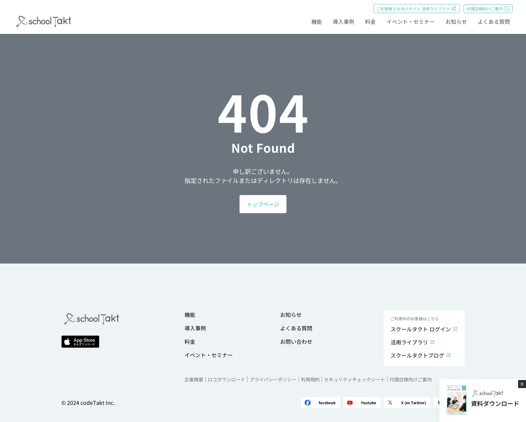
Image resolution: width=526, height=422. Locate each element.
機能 (316, 21)
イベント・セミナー (410, 21)
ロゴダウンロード (226, 379)
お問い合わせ (296, 341)
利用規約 (310, 379)
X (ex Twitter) (406, 402)
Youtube (361, 402)
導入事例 (343, 21)
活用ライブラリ (412, 342)
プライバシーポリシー (273, 379)
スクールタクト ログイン (424, 329)
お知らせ (456, 21)
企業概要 (194, 379)
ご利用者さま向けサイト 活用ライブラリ (416, 8)
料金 (370, 21)
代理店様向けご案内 (488, 8)
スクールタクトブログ (420, 355)
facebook (319, 402)
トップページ (263, 204)
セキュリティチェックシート (354, 379)
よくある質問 (494, 21)
